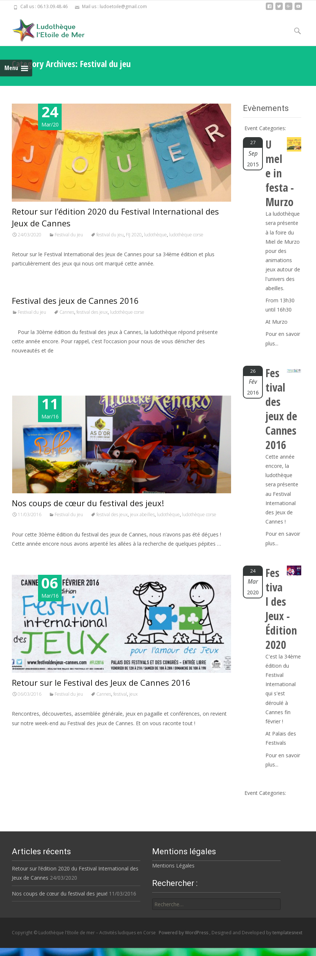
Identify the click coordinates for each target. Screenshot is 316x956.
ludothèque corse (186, 235)
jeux (133, 694)
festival (120, 694)
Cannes (66, 312)
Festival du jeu (69, 235)
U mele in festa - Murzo (279, 173)
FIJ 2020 (134, 235)
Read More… (28, 364)
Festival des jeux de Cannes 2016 (75, 300)
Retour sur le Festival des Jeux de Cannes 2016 (101, 682)
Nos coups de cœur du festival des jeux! (88, 502)
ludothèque (155, 235)
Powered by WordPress (184, 932)
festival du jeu (110, 235)
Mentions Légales (171, 865)
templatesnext (287, 932)
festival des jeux (92, 312)
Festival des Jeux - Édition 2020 (281, 608)
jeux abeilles (142, 514)
